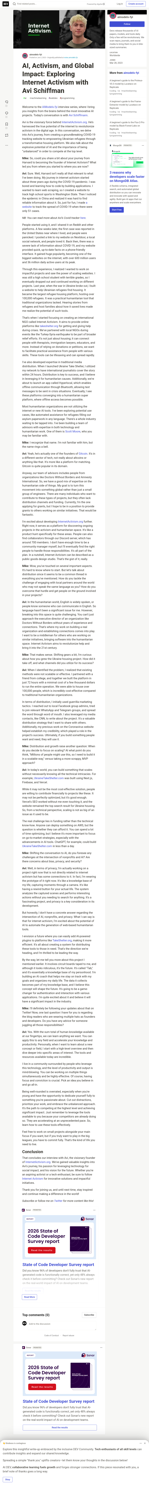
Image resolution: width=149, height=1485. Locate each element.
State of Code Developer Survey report (58, 1264)
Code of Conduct (51, 1335)
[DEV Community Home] (5, 4)
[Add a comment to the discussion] (62, 1325)
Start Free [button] (117, 209)
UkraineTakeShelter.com (49, 778)
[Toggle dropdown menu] (94, 1210)
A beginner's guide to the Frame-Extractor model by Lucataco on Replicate (127, 108)
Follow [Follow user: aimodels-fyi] (127, 24)
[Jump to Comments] (6, 114)
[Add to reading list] (6, 125)
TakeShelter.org (62, 940)
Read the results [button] (60, 1427)
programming (67, 98)
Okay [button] (7, 1479)
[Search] (14, 4)
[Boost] (6, 135)
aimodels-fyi (35, 54)
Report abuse (68, 1335)
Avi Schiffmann (78, 115)
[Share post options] (6, 145)
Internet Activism (32, 1178)
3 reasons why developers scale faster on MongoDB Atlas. (127, 177)
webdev (53, 98)
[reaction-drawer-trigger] (6, 103)
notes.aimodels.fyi (71, 58)
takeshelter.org (49, 326)
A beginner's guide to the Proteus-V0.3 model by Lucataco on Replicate (127, 87)
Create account (135, 3)
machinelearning (37, 98)
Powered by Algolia (96, 4)
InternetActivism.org (74, 122)
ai (24, 98)
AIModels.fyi (50, 107)
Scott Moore (72, 431)
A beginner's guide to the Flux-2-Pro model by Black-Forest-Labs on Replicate (127, 129)
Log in (120, 3)
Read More (29, 1297)
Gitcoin (83, 453)
